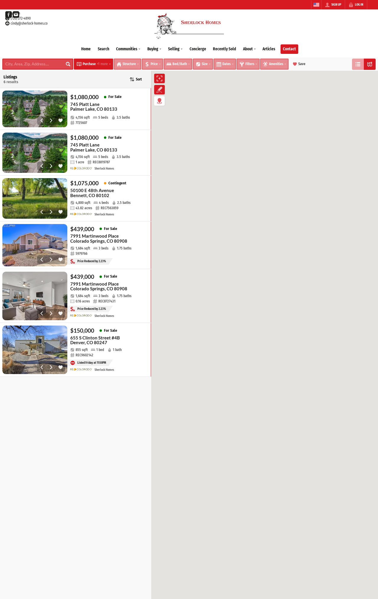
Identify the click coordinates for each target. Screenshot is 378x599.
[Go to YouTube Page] (16, 14)
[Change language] (316, 5)
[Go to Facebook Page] (8, 14)
